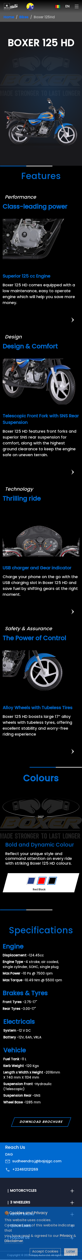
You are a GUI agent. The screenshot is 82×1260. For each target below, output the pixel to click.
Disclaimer (13, 1241)
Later (70, 1251)
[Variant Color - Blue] (31, 880)
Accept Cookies (45, 1251)
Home (8, 17)
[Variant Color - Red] (41, 880)
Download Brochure (41, 1122)
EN (67, 6)
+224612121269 (25, 1169)
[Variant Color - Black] (52, 880)
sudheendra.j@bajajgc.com (36, 1161)
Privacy (66, 1236)
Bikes (23, 17)
